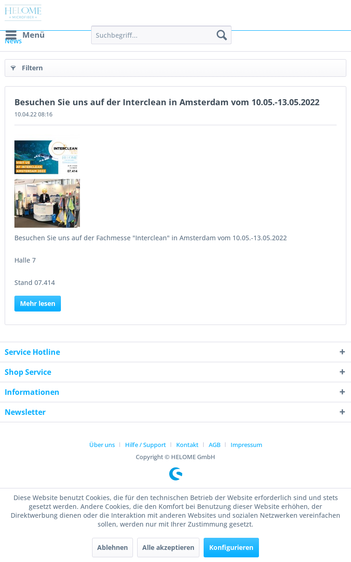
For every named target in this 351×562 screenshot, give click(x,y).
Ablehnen (112, 547)
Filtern (27, 66)
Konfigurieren (231, 547)
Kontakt (187, 444)
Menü (25, 33)
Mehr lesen (37, 303)
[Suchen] (222, 35)
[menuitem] (24, 35)
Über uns (102, 444)
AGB (214, 444)
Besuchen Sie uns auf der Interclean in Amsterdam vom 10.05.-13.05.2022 (166, 102)
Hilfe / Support (145, 444)
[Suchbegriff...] (161, 35)
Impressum (246, 444)
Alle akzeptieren (168, 547)
